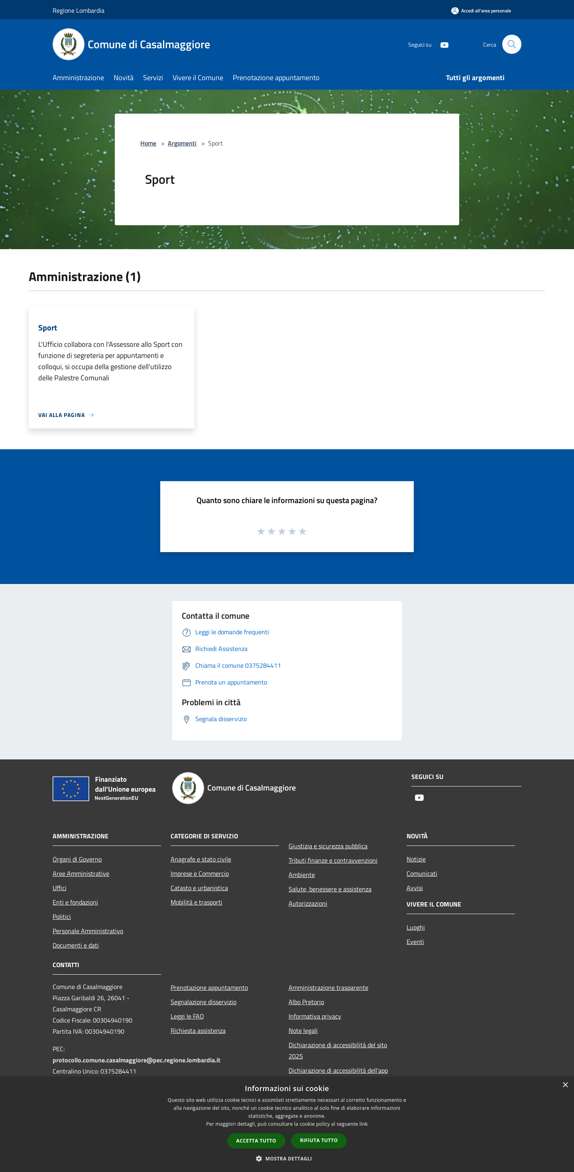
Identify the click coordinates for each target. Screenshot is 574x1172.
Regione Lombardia (78, 10)
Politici (62, 916)
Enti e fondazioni (75, 902)
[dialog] (287, 1124)
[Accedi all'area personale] (481, 10)
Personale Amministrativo (88, 931)
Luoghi (416, 927)
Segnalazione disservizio (203, 1002)
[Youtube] (441, 44)
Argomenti (182, 143)
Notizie (416, 859)
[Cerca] (511, 44)
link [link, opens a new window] (364, 1124)
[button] (287, 1158)
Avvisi (415, 888)
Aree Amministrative (81, 873)
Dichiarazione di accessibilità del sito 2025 (338, 1050)
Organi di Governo (77, 859)
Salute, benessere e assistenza (330, 889)
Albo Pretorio (306, 1002)
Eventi (415, 941)
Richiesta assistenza (198, 1030)
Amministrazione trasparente (328, 987)
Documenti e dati (76, 945)
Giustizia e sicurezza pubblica (328, 846)
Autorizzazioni (308, 903)
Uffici (60, 888)
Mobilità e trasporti (196, 902)
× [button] (565, 1085)
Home (148, 143)
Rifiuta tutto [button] (319, 1140)
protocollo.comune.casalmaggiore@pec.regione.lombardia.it (136, 1060)
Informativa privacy (315, 1016)
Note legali (303, 1030)
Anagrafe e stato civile (201, 859)
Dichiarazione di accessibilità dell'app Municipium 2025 (338, 1076)
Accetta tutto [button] (256, 1140)
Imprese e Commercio (200, 873)
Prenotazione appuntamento (209, 987)
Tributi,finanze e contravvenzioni (333, 860)
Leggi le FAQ (187, 1016)
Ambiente (302, 874)
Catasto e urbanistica (199, 888)
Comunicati (422, 873)
